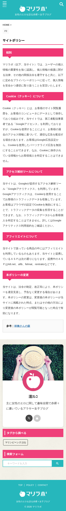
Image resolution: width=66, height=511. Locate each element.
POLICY (30, 485)
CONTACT (43, 485)
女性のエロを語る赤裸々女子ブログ (33, 501)
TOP (20, 485)
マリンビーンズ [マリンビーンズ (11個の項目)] (15, 442)
